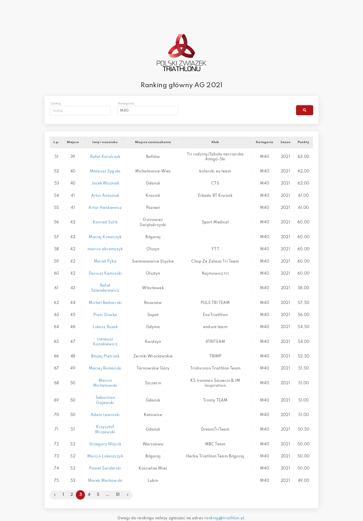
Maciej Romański (105, 368)
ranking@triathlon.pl (224, 518)
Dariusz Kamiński (105, 274)
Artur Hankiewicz (105, 208)
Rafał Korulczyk (105, 157)
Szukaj (55, 103)
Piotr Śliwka (105, 315)
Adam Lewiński (105, 415)
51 (118, 495)
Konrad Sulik (105, 222)
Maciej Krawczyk (105, 237)
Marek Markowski (105, 481)
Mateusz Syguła (105, 171)
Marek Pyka (105, 262)
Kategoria (126, 103)
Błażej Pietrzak (105, 356)
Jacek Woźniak (105, 183)
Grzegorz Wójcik (105, 444)
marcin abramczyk (105, 249)
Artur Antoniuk (105, 196)
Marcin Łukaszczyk (105, 456)
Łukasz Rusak (105, 327)
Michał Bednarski (105, 303)
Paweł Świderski (105, 469)
